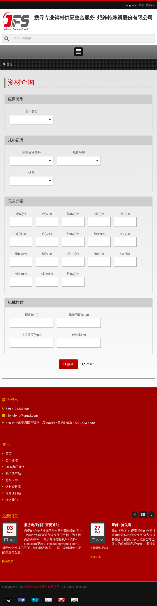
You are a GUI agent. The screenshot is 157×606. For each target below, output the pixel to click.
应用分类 (31, 111)
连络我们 (11, 500)
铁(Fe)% (21, 273)
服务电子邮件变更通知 (41, 524)
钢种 (31, 172)
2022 (97, 539)
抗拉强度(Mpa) (31, 334)
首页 (9, 64)
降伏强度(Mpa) (79, 314)
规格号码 (79, 152)
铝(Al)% (47, 253)
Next (151, 514)
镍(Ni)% (21, 234)
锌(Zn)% (47, 273)
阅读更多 (8, 561)
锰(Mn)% (73, 214)
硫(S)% (125, 214)
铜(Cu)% (21, 253)
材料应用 (11, 480)
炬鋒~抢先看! (122, 524)
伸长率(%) (79, 334)
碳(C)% (21, 214)
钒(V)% (125, 234)
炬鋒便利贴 (13, 493)
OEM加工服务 (15, 467)
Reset (87, 364)
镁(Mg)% (73, 273)
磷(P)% (99, 214)
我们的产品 (13, 473)
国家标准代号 (31, 152)
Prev (135, 514)
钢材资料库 (13, 486)
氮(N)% (99, 253)
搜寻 (68, 364)
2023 (9, 539)
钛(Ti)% (125, 253)
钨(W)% (99, 234)
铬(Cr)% (47, 234)
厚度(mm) (31, 314)
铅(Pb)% (73, 253)
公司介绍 (11, 460)
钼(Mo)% (73, 234)
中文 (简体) (145, 5)
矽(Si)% (47, 214)
